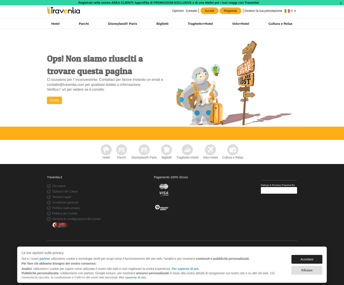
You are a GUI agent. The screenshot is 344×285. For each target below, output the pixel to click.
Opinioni (177, 11)
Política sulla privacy (66, 208)
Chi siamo (59, 186)
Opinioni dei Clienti (65, 191)
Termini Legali (61, 197)
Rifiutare (307, 268)
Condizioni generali (65, 202)
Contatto (191, 11)
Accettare (307, 257)
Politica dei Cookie (64, 213)
